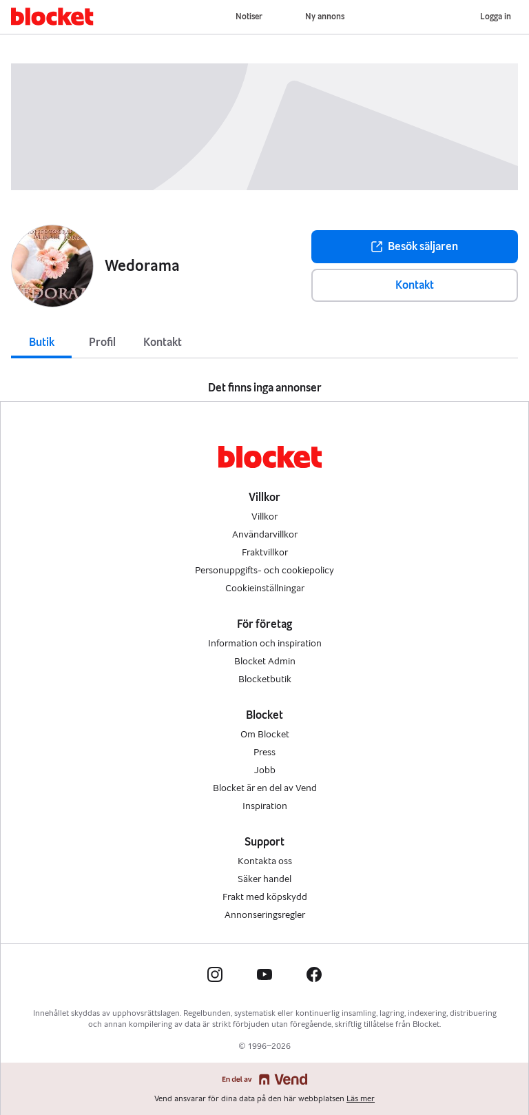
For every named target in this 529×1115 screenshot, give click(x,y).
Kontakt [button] (414, 284)
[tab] (41, 341)
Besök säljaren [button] (414, 246)
